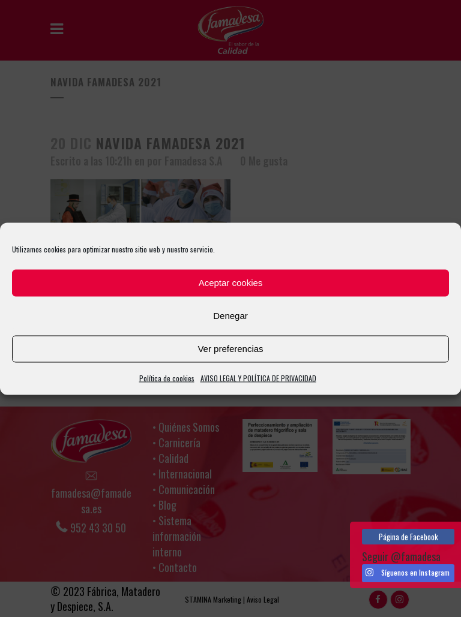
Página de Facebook (408, 537)
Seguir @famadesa (401, 556)
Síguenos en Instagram (408, 572)
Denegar (230, 316)
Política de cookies (166, 377)
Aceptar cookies (231, 283)
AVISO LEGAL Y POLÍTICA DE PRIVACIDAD (258, 377)
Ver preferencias (230, 349)
